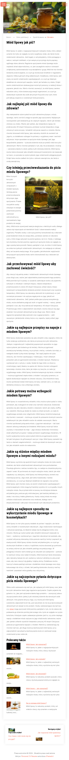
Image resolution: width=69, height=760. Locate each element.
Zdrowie (50, 37)
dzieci (12, 609)
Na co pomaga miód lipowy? (36, 703)
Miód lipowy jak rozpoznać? (36, 644)
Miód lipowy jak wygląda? (35, 659)
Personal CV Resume (29, 756)
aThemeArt (49, 756)
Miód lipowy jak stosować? (36, 673)
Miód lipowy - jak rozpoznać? (37, 688)
